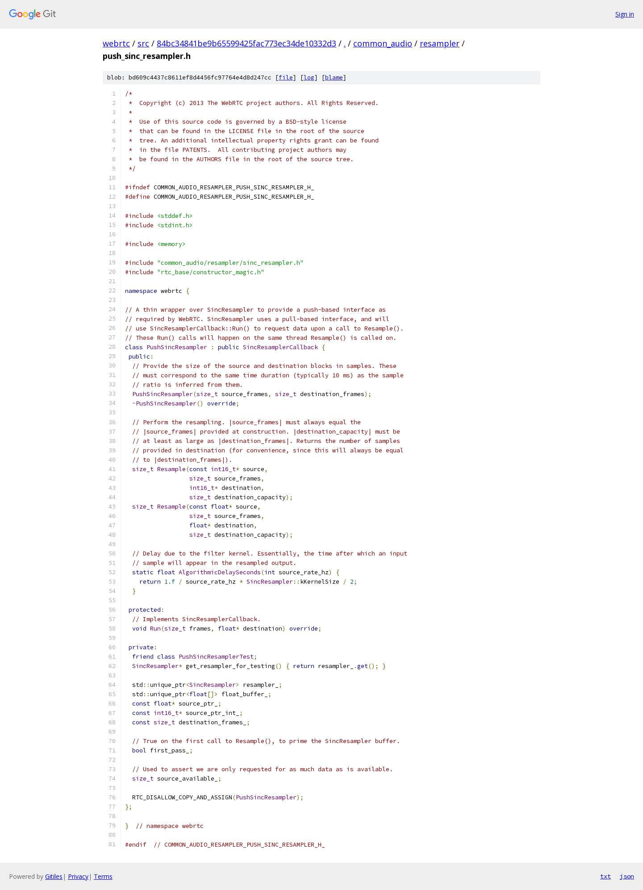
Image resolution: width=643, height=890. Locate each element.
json (627, 876)
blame (334, 77)
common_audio (382, 43)
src (143, 43)
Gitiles (54, 876)
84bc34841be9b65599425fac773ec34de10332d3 (246, 43)
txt (605, 876)
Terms (103, 876)
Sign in (624, 14)
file (286, 77)
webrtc (116, 43)
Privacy (78, 876)
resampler (439, 43)
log (309, 77)
